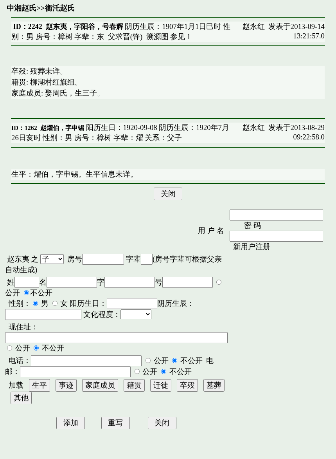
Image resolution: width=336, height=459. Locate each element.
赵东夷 (18, 259)
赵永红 (254, 26)
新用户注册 (251, 246)
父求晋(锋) (125, 37)
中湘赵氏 (21, 8)
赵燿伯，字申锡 (62, 128)
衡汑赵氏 (60, 8)
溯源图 (157, 37)
